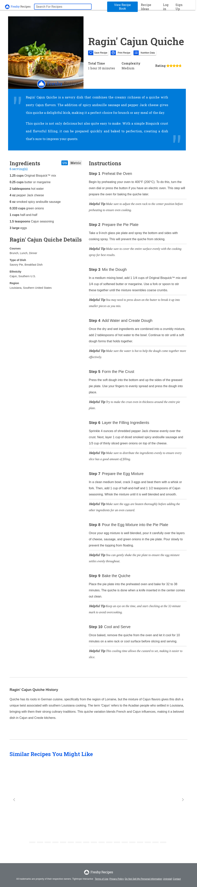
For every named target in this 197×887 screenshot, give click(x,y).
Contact (177, 879)
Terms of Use (102, 879)
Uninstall (167, 879)
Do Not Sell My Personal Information (143, 879)
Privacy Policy (116, 879)
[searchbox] (63, 7)
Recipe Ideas (146, 7)
